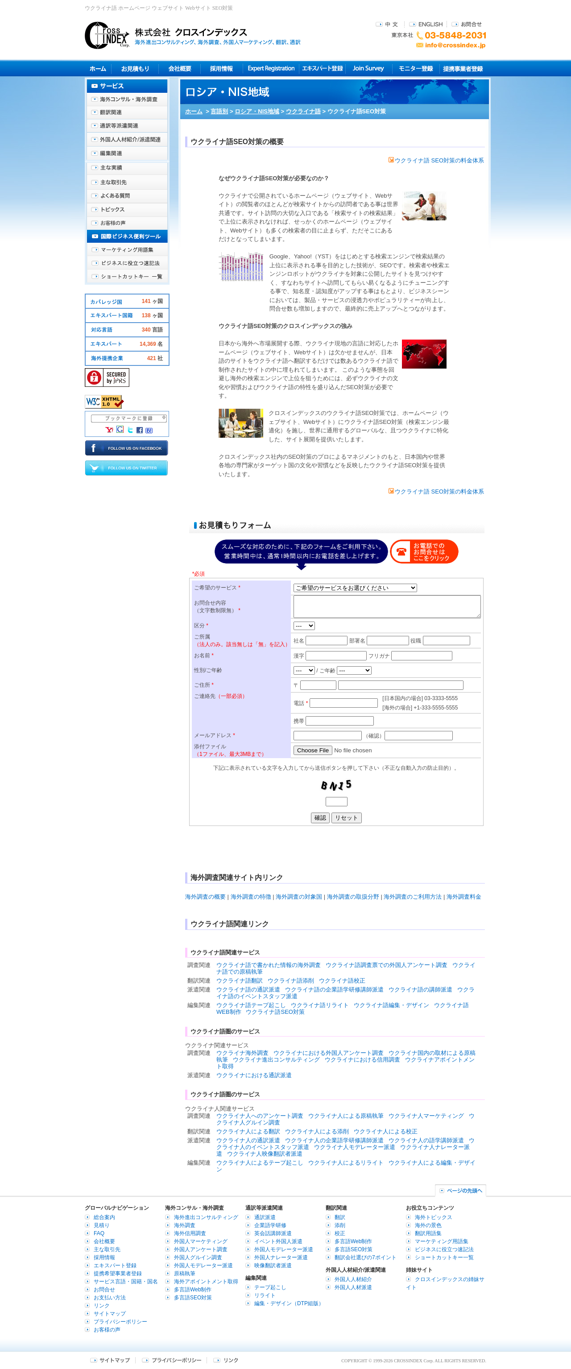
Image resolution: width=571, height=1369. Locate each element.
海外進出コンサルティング (206, 1217)
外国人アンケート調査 (201, 1249)
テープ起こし (270, 1287)
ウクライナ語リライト (320, 1005)
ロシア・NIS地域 (257, 111)
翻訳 (340, 1217)
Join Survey (369, 68)
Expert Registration (271, 68)
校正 (340, 1233)
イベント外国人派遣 (278, 1241)
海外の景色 (428, 1225)
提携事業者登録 (462, 68)
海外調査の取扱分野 (353, 896)
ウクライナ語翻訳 (239, 980)
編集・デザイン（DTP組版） (289, 1303)
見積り (135, 68)
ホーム (194, 111)
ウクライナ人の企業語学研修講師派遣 (334, 1140)
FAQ (99, 1233)
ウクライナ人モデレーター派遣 (354, 1147)
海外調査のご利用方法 (413, 896)
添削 (340, 1225)
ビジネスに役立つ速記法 (127, 263)
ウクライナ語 (303, 111)
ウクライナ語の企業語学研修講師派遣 (334, 989)
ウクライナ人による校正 (386, 1131)
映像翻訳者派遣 (273, 1265)
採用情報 (222, 68)
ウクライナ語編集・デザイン (391, 1005)
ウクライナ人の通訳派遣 (248, 1140)
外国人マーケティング (201, 1241)
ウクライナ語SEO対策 (275, 1011)
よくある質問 (127, 196)
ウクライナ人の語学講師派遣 (426, 1140)
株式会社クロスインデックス (193, 35)
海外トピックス (127, 209)
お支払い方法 (110, 1297)
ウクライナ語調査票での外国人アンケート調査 (386, 965)
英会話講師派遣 (273, 1233)
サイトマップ (110, 1314)
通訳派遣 (265, 1217)
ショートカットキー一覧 (127, 276)
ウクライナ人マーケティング (426, 1115)
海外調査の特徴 (251, 896)
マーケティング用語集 (127, 250)
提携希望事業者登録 (118, 1273)
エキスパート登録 (322, 68)
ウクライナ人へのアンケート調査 (259, 1115)
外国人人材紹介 (353, 1279)
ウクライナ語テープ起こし (251, 1005)
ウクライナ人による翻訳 (248, 1131)
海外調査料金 (464, 896)
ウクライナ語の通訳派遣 (248, 989)
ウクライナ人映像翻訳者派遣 (264, 1153)
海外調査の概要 (205, 896)
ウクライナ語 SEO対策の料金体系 (436, 160)
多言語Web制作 (192, 1289)
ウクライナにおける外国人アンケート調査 (328, 1053)
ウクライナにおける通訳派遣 (254, 1075)
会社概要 (179, 68)
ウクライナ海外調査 (242, 1053)
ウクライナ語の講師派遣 (420, 989)
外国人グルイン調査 (198, 1257)
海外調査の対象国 (299, 896)
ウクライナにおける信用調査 (362, 1059)
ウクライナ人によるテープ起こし (259, 1162)
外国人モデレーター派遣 (203, 1265)
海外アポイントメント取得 (206, 1281)
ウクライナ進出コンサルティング (276, 1059)
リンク (102, 1306)
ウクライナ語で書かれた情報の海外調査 (268, 965)
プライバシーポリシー (120, 1322)
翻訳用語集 (428, 1233)
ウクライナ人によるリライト (346, 1162)
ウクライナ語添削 (291, 980)
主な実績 (127, 169)
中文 (388, 24)
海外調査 (184, 1225)
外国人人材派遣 (353, 1287)
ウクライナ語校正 (342, 980)
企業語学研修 (270, 1225)
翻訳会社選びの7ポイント (366, 1257)
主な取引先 (127, 183)
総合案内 (104, 1217)
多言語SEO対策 (193, 1297)
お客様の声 (127, 223)
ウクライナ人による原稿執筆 (346, 1115)
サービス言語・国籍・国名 (126, 1281)
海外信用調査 (190, 1233)
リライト (265, 1295)
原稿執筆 (184, 1273)
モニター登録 (416, 68)
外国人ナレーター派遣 (281, 1257)
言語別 (219, 111)
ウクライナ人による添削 (317, 1131)
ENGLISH (426, 24)
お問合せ (466, 24)
